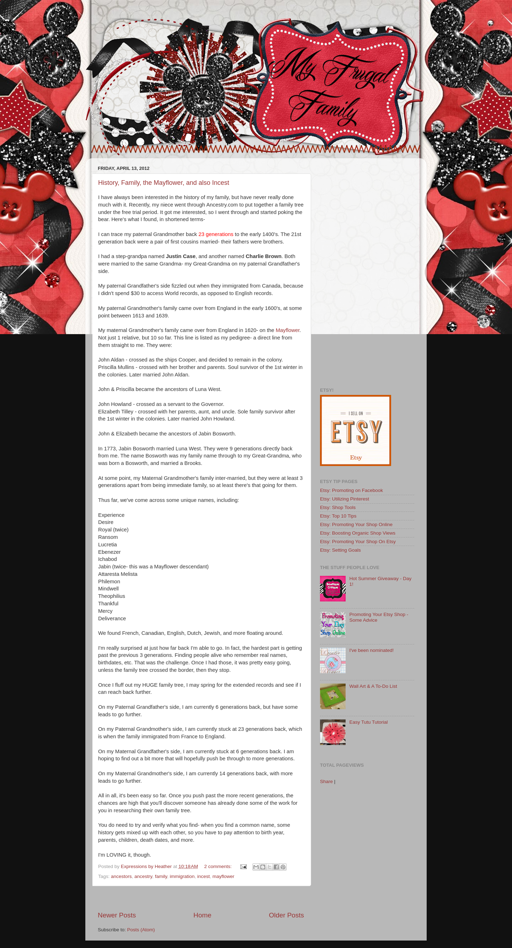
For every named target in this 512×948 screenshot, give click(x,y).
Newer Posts (117, 915)
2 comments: (218, 866)
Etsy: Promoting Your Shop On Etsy (358, 541)
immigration (182, 876)
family (161, 876)
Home (202, 915)
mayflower (224, 876)
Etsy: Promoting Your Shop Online (356, 524)
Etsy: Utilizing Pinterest (344, 499)
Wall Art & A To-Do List (373, 686)
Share (326, 781)
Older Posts (286, 915)
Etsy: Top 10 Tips (338, 516)
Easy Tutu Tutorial (368, 722)
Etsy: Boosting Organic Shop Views (357, 533)
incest (203, 876)
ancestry (143, 876)
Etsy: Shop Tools (338, 507)
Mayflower (288, 330)
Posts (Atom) (141, 929)
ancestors (121, 876)
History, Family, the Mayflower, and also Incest (163, 182)
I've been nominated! (371, 650)
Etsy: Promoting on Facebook (351, 490)
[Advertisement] (201, 898)
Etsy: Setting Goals (340, 550)
